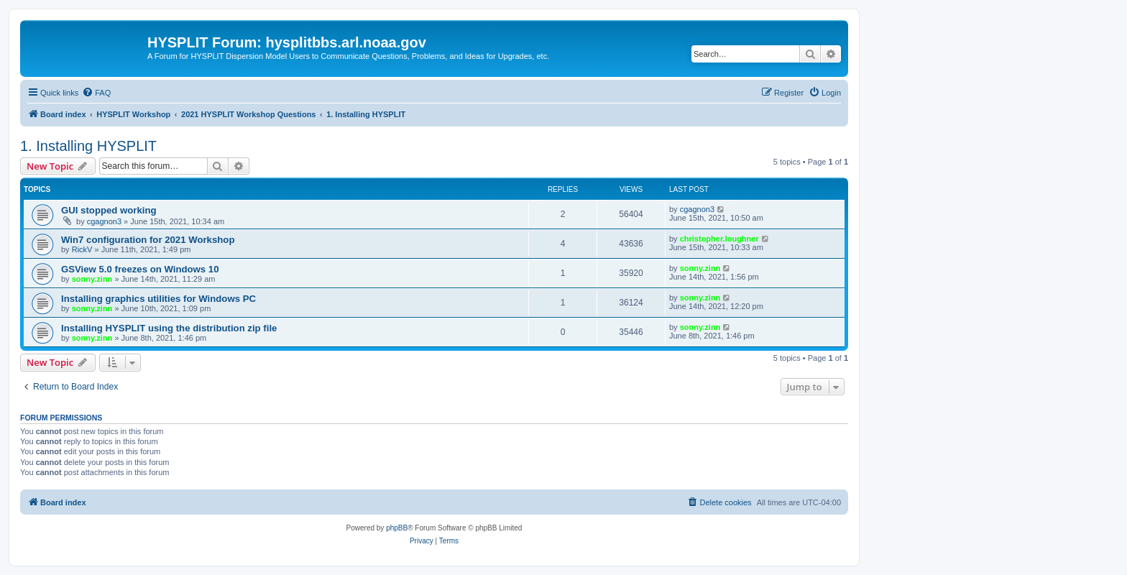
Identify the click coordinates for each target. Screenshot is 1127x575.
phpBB (397, 528)
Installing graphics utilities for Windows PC (158, 298)
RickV (82, 249)
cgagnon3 (104, 221)
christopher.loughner (719, 238)
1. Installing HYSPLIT (88, 146)
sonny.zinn (92, 279)
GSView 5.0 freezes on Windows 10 (140, 269)
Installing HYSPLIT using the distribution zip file (169, 328)
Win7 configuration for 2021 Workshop (147, 239)
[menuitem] (96, 92)
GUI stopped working (109, 210)
